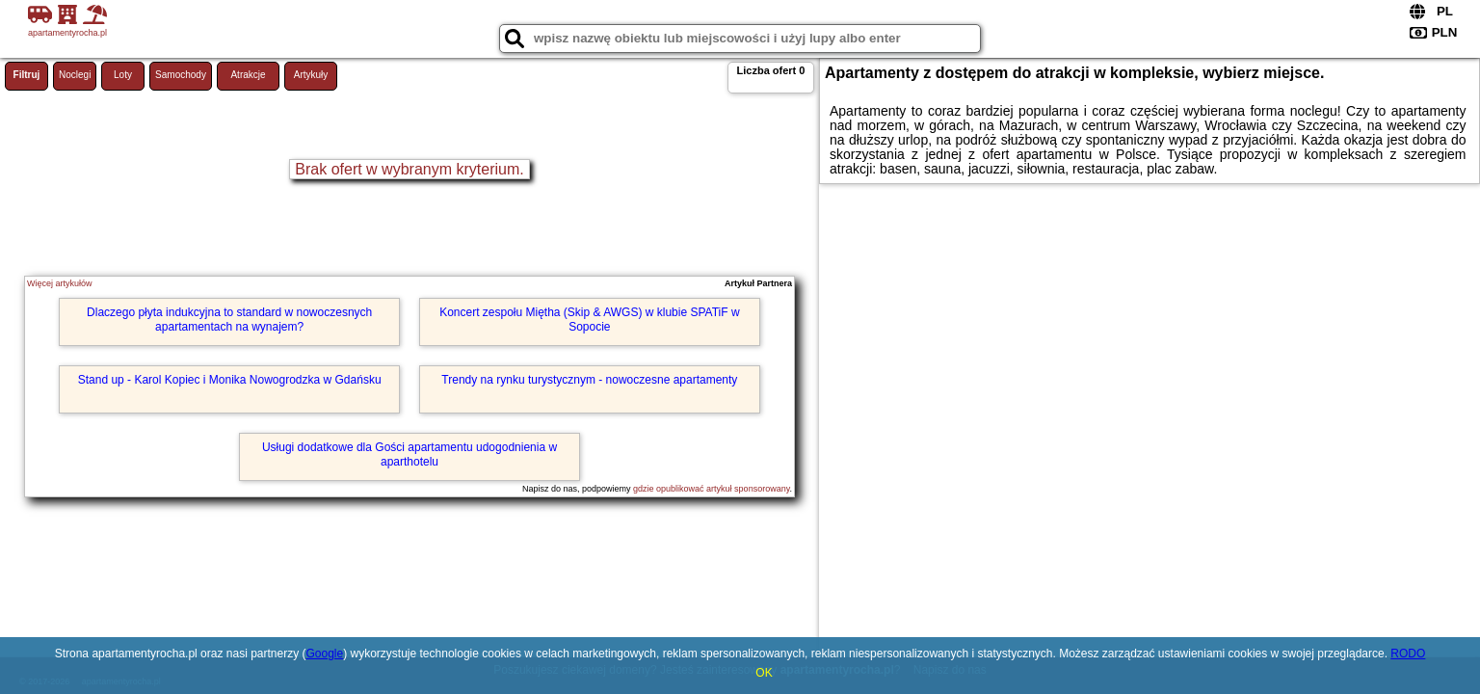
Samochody (180, 74)
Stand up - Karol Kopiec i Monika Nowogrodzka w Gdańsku (230, 380)
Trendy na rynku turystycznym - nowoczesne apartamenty (589, 380)
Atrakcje (247, 74)
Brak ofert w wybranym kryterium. (409, 169)
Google (324, 653)
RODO (1407, 653)
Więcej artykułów (59, 283)
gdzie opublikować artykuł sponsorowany (711, 489)
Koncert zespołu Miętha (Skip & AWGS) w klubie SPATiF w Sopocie (589, 319)
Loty (123, 74)
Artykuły (311, 74)
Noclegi (75, 74)
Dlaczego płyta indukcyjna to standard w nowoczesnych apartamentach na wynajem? (229, 319)
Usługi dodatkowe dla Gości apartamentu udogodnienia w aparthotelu (409, 453)
